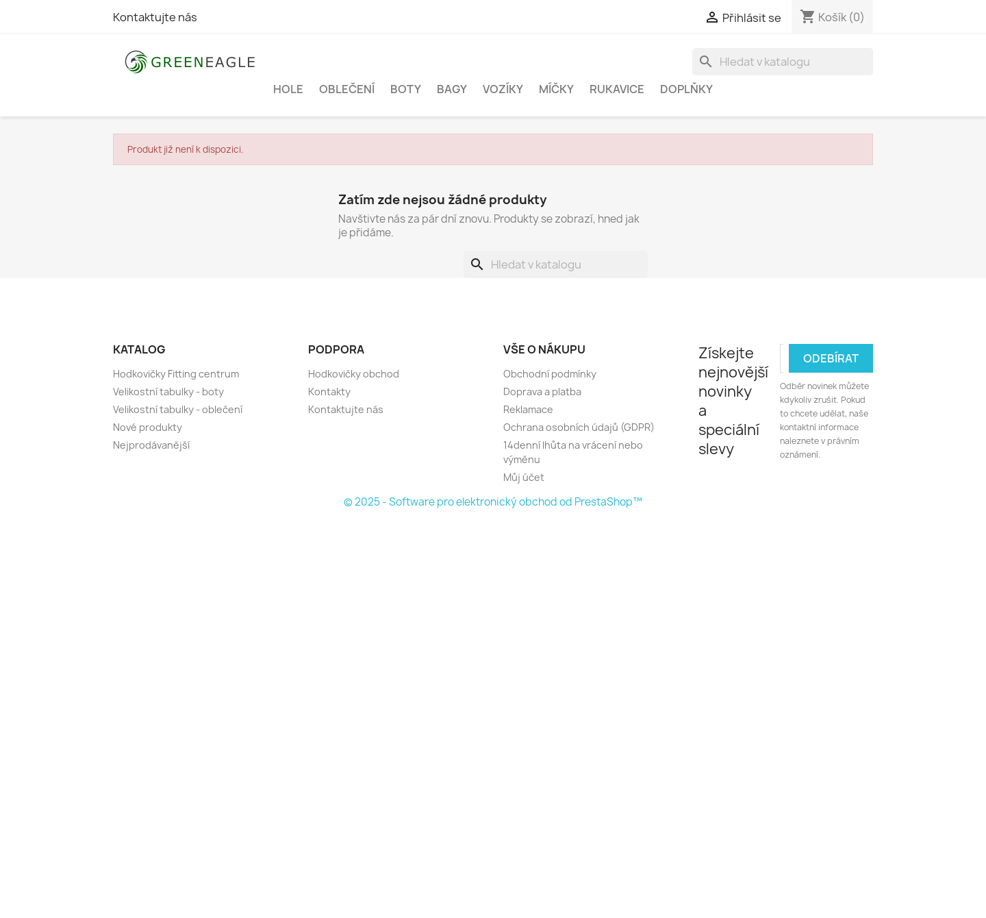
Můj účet (523, 477)
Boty (405, 89)
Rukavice (617, 89)
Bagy (452, 89)
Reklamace (528, 409)
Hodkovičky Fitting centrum (176, 373)
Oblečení (347, 89)
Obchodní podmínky (549, 373)
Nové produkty (147, 427)
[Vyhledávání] (782, 61)
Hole (288, 89)
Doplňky (686, 89)
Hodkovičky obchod (353, 373)
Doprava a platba (542, 391)
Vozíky (503, 89)
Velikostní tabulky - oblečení (177, 409)
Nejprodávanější (151, 444)
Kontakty (329, 391)
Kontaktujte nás (155, 17)
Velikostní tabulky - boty (168, 391)
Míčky (556, 89)
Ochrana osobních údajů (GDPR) (579, 427)
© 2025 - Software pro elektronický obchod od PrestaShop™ (493, 502)
